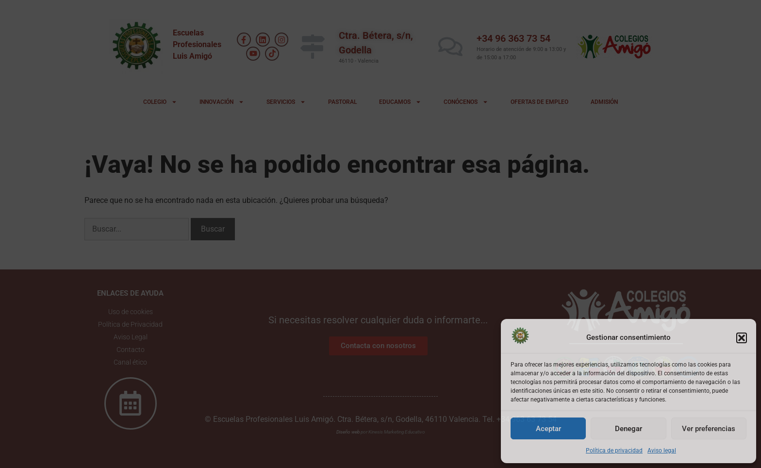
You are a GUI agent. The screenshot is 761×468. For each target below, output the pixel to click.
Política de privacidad (614, 450)
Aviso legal (661, 450)
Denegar (628, 428)
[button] (741, 338)
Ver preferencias (708, 428)
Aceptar (548, 428)
